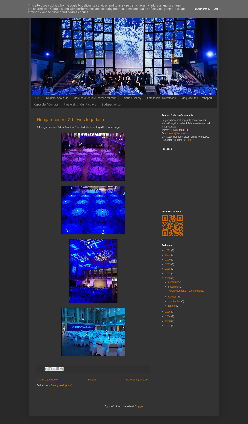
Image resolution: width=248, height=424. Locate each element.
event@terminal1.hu (179, 133)
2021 (168, 255)
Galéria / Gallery (131, 98)
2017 (168, 273)
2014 (168, 316)
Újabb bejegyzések (48, 379)
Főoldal (92, 379)
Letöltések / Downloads (161, 98)
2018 (168, 268)
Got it (217, 9)
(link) (188, 140)
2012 (168, 325)
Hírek (37, 98)
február (172, 305)
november (173, 286)
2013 (168, 321)
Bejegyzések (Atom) (61, 385)
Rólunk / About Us (57, 98)
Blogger (139, 406)
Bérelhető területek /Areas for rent (95, 98)
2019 (168, 264)
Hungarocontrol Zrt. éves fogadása (70, 119)
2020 (168, 259)
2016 (168, 278)
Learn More (202, 9)
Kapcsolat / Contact (46, 104)
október (172, 296)
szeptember (174, 301)
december (173, 282)
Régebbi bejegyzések (137, 379)
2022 (168, 250)
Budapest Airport (112, 104)
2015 (168, 311)
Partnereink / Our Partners (80, 104)
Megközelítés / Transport (197, 98)
